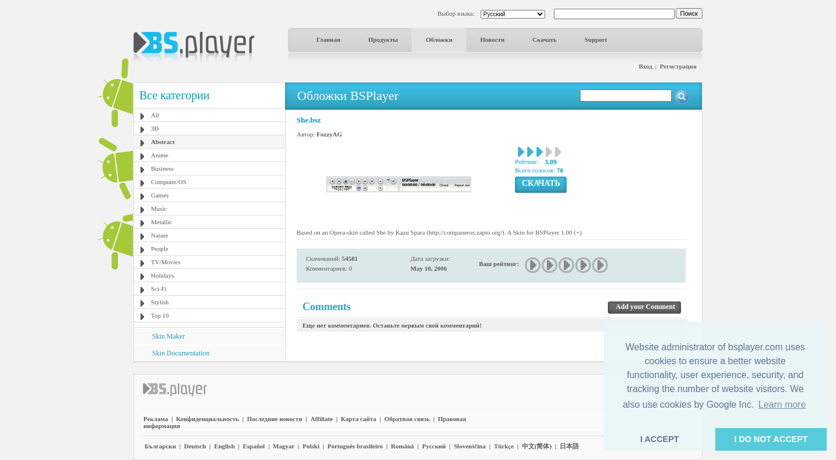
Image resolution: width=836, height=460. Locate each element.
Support (596, 39)
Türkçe (504, 446)
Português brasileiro (355, 446)
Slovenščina (470, 446)
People (159, 248)
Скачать (544, 39)
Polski (310, 446)
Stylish (160, 302)
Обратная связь (407, 418)
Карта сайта (358, 418)
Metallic (161, 221)
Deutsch (195, 446)
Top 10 (160, 315)
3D (154, 128)
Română (402, 446)
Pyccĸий (434, 446)
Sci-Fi (159, 288)
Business (162, 168)
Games (160, 195)
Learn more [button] (782, 404)
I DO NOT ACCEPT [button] (771, 439)
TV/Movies (166, 261)
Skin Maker (168, 336)
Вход (645, 66)
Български (160, 446)
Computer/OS (168, 181)
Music (159, 208)
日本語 (569, 446)
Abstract (163, 141)
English (224, 446)
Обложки (439, 39)
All (155, 115)
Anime (159, 155)
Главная (328, 39)
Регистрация (678, 66)
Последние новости (274, 418)
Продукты (383, 39)
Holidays (162, 275)
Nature (159, 235)
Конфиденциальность (207, 418)
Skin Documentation (181, 353)
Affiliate (322, 418)
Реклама (155, 418)
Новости (492, 39)
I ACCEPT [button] (659, 439)
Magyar (283, 446)
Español (254, 446)
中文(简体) (537, 446)
